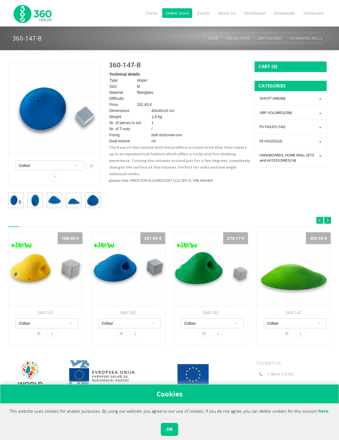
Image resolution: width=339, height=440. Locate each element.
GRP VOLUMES (270, 38)
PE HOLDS (271, 140)
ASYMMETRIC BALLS (306, 38)
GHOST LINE (272, 98)
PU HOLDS (272, 126)
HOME (213, 38)
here (323, 411)
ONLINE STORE (238, 38)
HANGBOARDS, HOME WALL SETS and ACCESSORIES (287, 158)
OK (169, 429)
